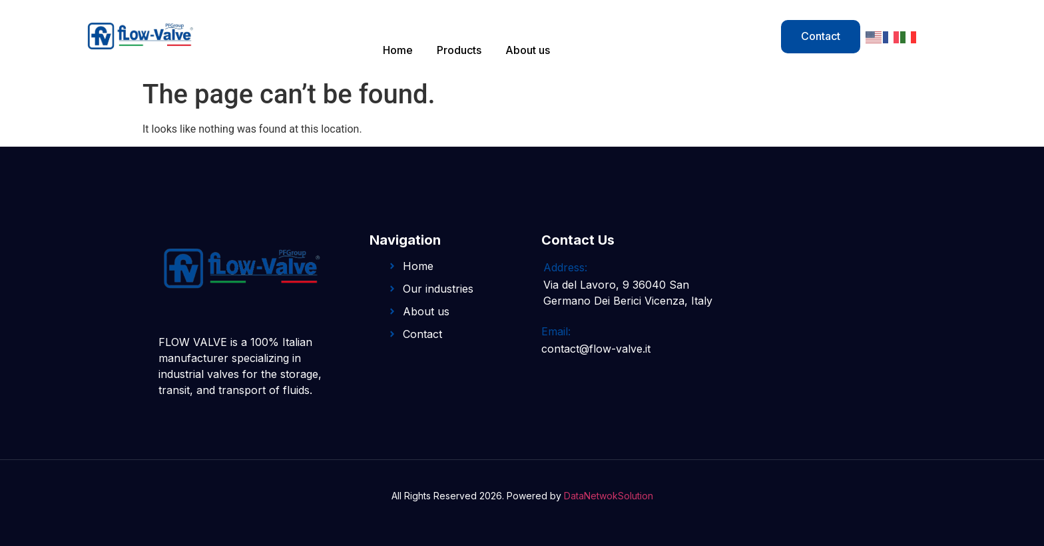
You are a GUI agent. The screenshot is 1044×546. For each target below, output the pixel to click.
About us (527, 50)
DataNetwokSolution (608, 495)
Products (459, 50)
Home (398, 50)
